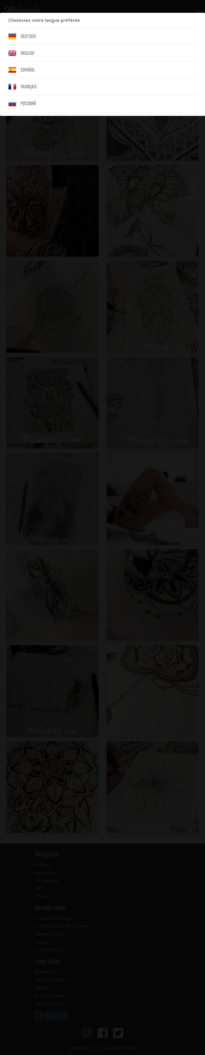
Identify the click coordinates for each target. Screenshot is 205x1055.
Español (28, 70)
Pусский (28, 103)
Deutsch (28, 36)
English (27, 53)
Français (29, 86)
